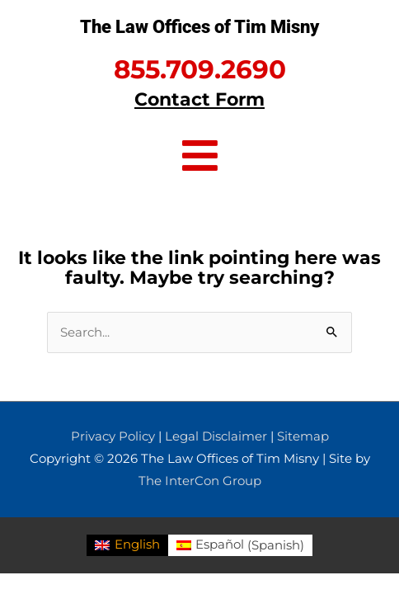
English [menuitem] (137, 544)
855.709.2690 (200, 69)
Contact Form (199, 99)
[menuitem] (127, 545)
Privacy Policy (113, 436)
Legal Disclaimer (216, 436)
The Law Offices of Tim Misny (199, 26)
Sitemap (303, 436)
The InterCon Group (199, 481)
